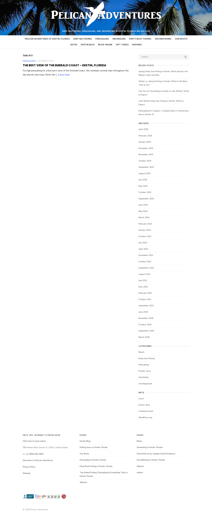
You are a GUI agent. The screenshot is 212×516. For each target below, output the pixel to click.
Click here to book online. (33, 441)
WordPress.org (145, 417)
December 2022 (146, 255)
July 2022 (143, 280)
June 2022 (143, 286)
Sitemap (26, 473)
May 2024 (143, 211)
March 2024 (144, 217)
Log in (141, 398)
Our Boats (181, 39)
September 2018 (146, 331)
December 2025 (146, 148)
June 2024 (143, 205)
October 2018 (145, 324)
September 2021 (146, 305)
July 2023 (143, 242)
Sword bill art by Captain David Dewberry (156, 453)
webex (140, 472)
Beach (142, 352)
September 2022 (146, 268)
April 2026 (143, 129)
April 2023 (143, 249)
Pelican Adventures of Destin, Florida (47, 39)
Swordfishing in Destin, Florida (151, 460)
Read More (64, 75)
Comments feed (146, 411)
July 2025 (143, 179)
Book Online (105, 44)
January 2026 (145, 142)
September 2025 (146, 167)
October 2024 (145, 192)
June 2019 (143, 312)
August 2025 (145, 173)
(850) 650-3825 (35, 454)
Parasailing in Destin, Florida (92, 460)
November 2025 (146, 154)
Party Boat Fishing (140, 39)
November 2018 (146, 318)
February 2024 (145, 223)
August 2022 (145, 274)
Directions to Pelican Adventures (37, 460)
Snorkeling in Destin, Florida (150, 447)
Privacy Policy (28, 467)
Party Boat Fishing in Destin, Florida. (95, 466)
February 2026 (145, 135)
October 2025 (145, 161)
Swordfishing (163, 39)
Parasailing (102, 39)
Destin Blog (88, 44)
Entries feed (144, 405)
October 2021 (145, 299)
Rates (73, 44)
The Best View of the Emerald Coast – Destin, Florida (63, 65)
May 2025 (143, 186)
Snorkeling (119, 39)
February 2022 (145, 293)
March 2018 (144, 337)
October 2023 (145, 236)
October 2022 (145, 261)
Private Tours (145, 371)
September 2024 (146, 198)
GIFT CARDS (122, 44)
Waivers (137, 44)
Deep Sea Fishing (82, 39)
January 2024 (145, 230)
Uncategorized (145, 383)
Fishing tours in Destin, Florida (93, 447)
